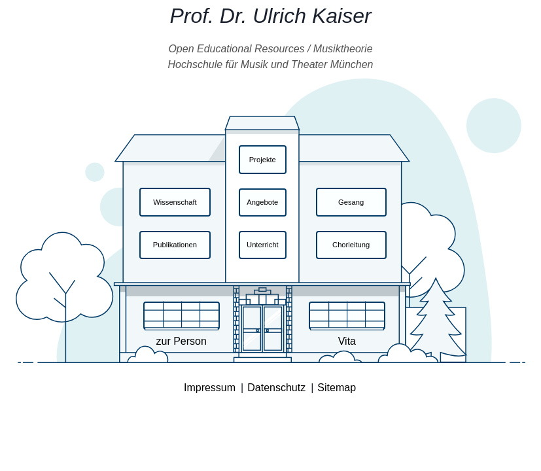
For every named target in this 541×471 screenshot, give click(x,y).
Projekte (262, 160)
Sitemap (336, 387)
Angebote (262, 202)
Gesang (351, 202)
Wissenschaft (175, 202)
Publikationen (175, 245)
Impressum (210, 387)
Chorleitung (351, 245)
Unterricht (263, 245)
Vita (347, 341)
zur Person (181, 341)
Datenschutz (276, 387)
